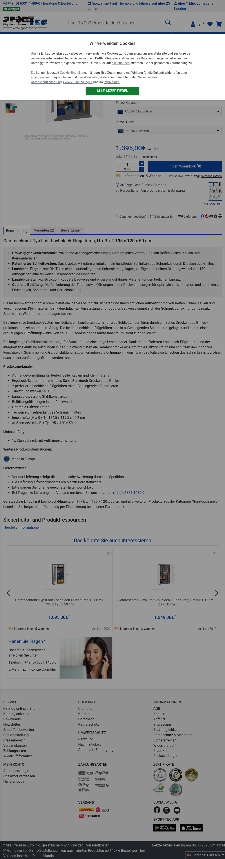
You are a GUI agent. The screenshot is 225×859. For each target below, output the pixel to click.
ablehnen (37, 77)
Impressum (112, 82)
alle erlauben (120, 63)
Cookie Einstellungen (74, 73)
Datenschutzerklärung (46, 82)
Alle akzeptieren (112, 91)
